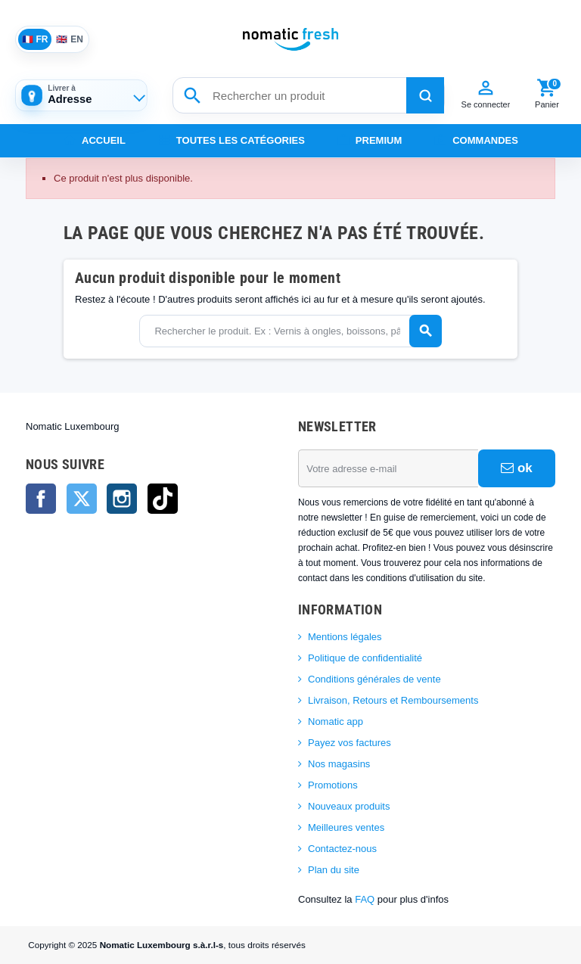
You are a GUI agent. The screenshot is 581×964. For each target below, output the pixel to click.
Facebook (41, 499)
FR (35, 39)
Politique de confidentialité (365, 658)
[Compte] (485, 95)
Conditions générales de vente (374, 679)
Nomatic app (335, 721)
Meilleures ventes (346, 827)
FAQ (364, 899)
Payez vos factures (349, 742)
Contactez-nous (342, 848)
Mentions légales (345, 636)
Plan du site (333, 869)
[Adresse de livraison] (81, 95)
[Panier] (547, 95)
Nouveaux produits (349, 806)
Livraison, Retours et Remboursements (393, 700)
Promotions (333, 785)
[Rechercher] (425, 95)
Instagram (122, 499)
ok (517, 468)
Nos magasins (339, 764)
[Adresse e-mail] (388, 468)
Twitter (82, 499)
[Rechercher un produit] (308, 95)
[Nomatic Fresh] (290, 39)
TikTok (163, 499)
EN (69, 39)
